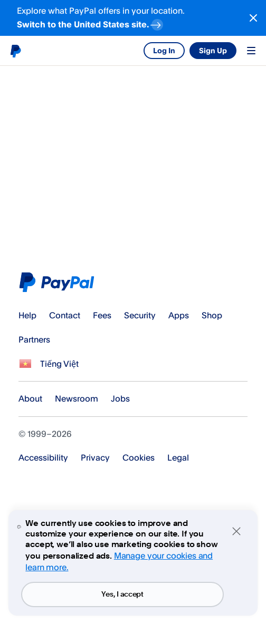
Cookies (138, 457)
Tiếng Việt (59, 363)
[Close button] (253, 18)
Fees (102, 315)
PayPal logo (15, 50)
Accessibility (43, 457)
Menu (251, 50)
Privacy (95, 457)
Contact (64, 315)
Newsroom (76, 398)
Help (27, 315)
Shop (212, 315)
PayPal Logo (59, 282)
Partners (34, 339)
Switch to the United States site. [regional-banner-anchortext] (91, 23)
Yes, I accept (122, 594)
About (30, 398)
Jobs (120, 398)
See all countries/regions (25, 364)
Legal (178, 457)
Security (140, 315)
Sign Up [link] (213, 50)
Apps (178, 315)
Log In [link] (164, 50)
